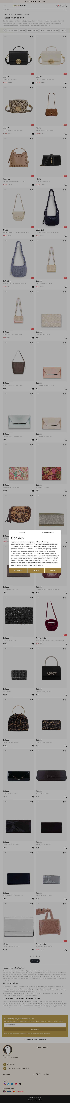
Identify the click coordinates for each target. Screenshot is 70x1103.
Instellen (53, 570)
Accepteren (18, 570)
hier (39, 560)
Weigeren (36, 570)
